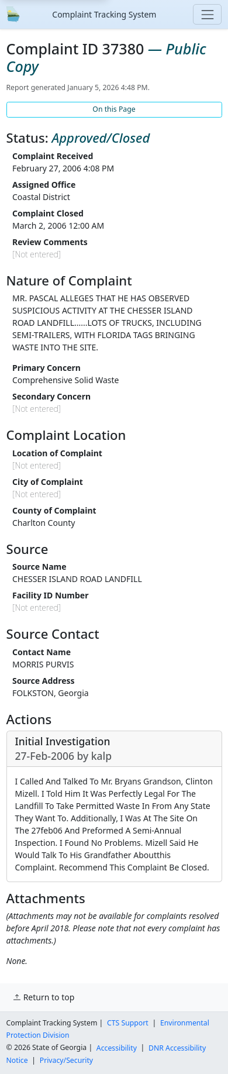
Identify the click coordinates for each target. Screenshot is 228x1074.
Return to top (43, 997)
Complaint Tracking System (104, 14)
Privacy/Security (66, 1060)
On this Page (113, 109)
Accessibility (116, 1047)
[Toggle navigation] (207, 14)
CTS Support (127, 1023)
